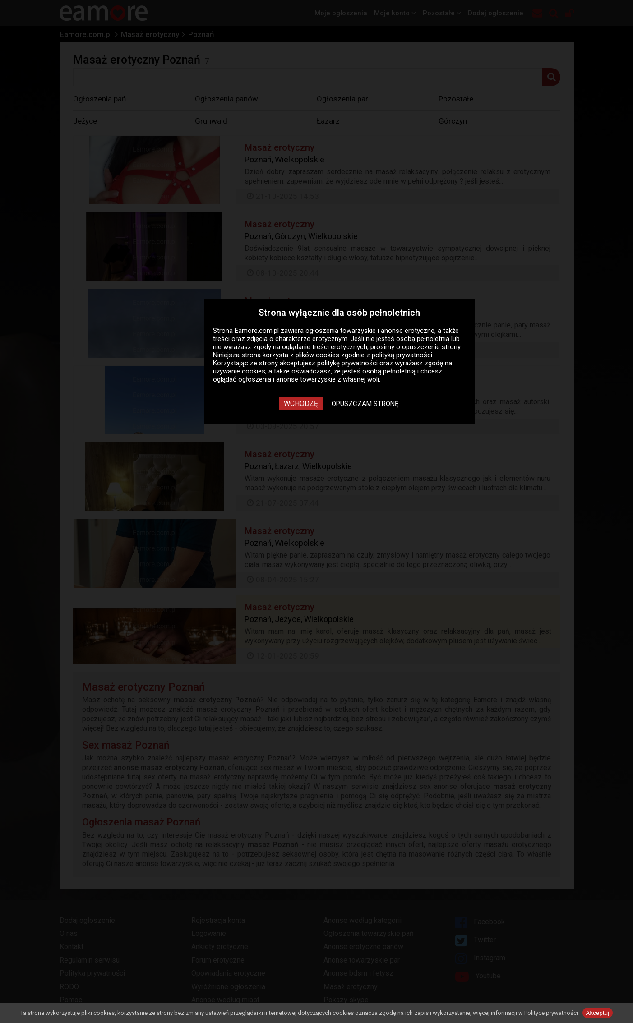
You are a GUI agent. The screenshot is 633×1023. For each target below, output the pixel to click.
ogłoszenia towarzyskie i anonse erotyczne (369, 331)
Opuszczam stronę (365, 404)
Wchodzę (301, 403)
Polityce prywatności (551, 1012)
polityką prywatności (402, 355)
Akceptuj (598, 1012)
